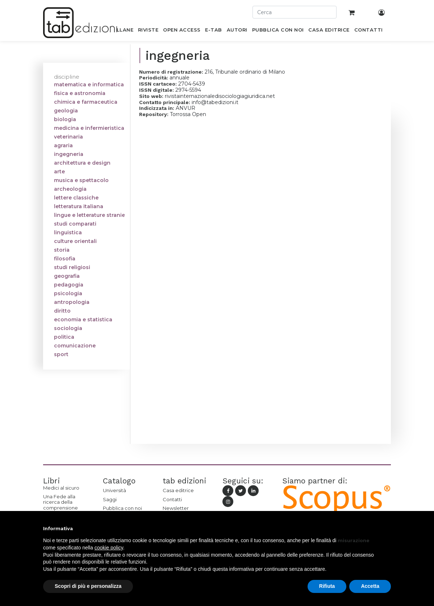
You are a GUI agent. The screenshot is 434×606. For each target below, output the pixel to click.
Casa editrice (178, 490)
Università (114, 490)
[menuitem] (120, 31)
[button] (387, 528)
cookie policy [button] (109, 548)
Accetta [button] (370, 586)
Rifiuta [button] (327, 586)
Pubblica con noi (122, 508)
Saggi (110, 499)
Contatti (172, 499)
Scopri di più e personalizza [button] (88, 586)
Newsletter (176, 508)
